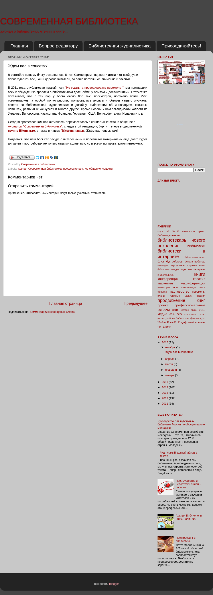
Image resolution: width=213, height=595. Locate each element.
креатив (199, 279)
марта (169, 364)
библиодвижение (169, 235)
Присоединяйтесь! (181, 45)
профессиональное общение (82, 168)
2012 (165, 398)
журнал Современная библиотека (40, 168)
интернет (199, 269)
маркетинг (165, 283)
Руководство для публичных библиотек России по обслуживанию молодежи (181, 424)
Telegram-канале (72, 130)
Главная (19, 45)
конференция (168, 279)
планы (161, 295)
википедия (163, 265)
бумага (189, 261)
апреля (170, 358)
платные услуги (181, 295)
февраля (171, 369)
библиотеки (196, 246)
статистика (190, 314)
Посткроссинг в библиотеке (185, 539)
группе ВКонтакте (21, 130)
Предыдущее (136, 303)
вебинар (199, 261)
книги (199, 274)
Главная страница (65, 303)
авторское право (193, 231)
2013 (165, 392)
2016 (165, 342)
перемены (198, 291)
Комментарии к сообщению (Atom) (52, 311)
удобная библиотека (177, 318)
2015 (165, 382)
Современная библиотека (38, 164)
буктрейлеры (174, 261)
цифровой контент (193, 322)
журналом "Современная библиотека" (35, 126)
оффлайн (163, 292)
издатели (186, 269)
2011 (165, 403)
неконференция (192, 283)
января (170, 375)
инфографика (166, 275)
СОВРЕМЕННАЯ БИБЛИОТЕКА (69, 21)
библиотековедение (195, 257)
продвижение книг (181, 300)
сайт (175, 309)
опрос (175, 287)
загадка (175, 269)
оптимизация (188, 287)
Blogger (114, 583)
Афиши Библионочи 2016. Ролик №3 (189, 517)
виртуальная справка (183, 265)
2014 (165, 387)
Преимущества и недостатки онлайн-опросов (188, 484)
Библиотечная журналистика (120, 45)
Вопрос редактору (58, 45)
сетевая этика (189, 310)
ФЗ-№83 (172, 231)
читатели (165, 326)
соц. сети (176, 314)
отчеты (201, 287)
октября (170, 347)
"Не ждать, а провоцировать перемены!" (94, 87)
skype (160, 231)
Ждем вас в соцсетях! (178, 352)
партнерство (179, 291)
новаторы (164, 287)
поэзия (201, 295)
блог (161, 261)
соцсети (107, 168)
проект (163, 305)
